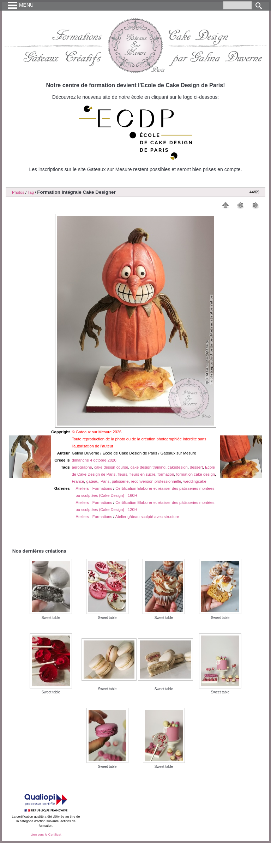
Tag (31, 192)
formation (166, 474)
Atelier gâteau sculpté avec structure (147, 516)
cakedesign (178, 467)
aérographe (82, 467)
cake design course (111, 467)
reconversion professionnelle (156, 481)
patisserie (120, 481)
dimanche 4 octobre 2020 (94, 460)
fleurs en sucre (142, 474)
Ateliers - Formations (94, 488)
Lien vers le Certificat (45, 834)
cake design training (148, 467)
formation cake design (195, 474)
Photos (18, 192)
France (78, 481)
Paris (105, 481)
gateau (92, 481)
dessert (196, 467)
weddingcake (194, 481)
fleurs (122, 474)
